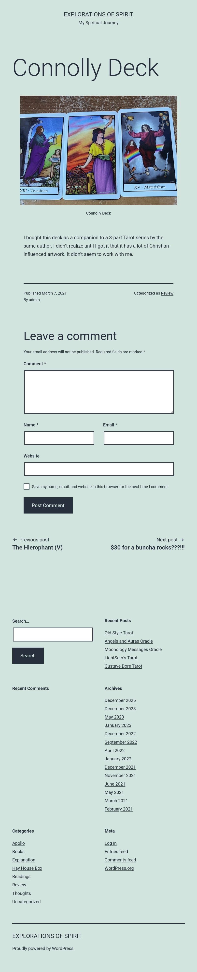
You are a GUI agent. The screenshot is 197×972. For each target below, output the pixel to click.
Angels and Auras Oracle (129, 641)
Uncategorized (26, 901)
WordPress (62, 948)
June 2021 (115, 784)
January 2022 (118, 758)
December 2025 (120, 700)
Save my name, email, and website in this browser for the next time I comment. (100, 486)
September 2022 (121, 742)
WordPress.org (119, 868)
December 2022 (120, 733)
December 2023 (120, 708)
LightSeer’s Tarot (121, 657)
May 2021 (114, 792)
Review (167, 293)
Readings (21, 876)
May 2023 (114, 717)
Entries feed (116, 851)
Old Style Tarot (119, 632)
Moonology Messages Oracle (133, 649)
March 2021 (116, 800)
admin (34, 299)
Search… (20, 621)
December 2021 (120, 767)
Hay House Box (27, 868)
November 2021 (120, 775)
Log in (111, 843)
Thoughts (21, 893)
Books (18, 851)
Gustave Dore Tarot (123, 666)
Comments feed (120, 859)
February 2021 (119, 809)
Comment (35, 363)
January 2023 (118, 725)
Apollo (18, 843)
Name (31, 424)
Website (32, 455)
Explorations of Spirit (98, 14)
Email (110, 424)
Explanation (23, 859)
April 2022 (115, 750)
